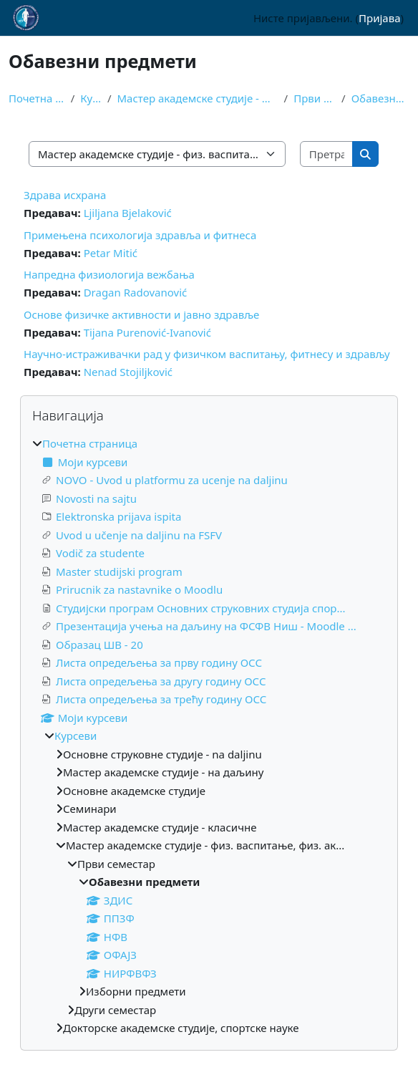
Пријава (379, 18)
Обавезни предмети (380, 98)
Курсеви (91, 98)
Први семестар (314, 98)
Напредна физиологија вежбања (109, 274)
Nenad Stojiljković (128, 372)
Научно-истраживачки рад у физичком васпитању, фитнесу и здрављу (207, 354)
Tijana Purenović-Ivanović (147, 332)
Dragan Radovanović (136, 292)
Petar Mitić (110, 253)
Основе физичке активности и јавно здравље (141, 314)
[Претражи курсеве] (327, 154)
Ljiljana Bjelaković (128, 213)
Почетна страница (37, 98)
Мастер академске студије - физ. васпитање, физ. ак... (197, 98)
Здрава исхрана (65, 195)
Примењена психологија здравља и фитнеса (140, 235)
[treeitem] (209, 735)
